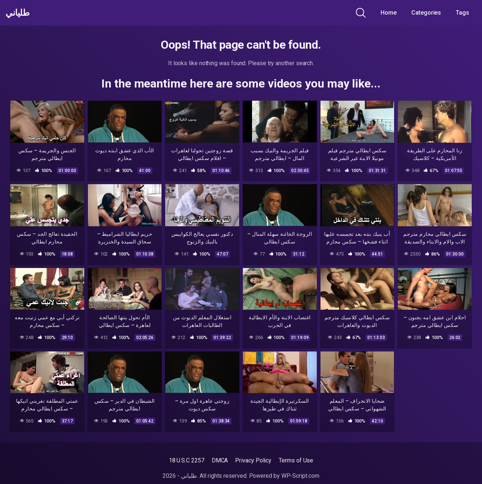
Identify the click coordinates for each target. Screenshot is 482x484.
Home (389, 12)
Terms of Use (296, 460)
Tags (462, 12)
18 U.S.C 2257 (186, 460)
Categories (426, 12)
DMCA (220, 460)
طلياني (19, 13)
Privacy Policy (253, 460)
